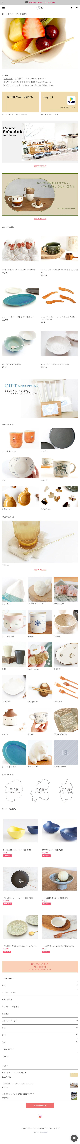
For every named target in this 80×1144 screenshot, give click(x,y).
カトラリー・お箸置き (10, 1007)
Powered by (40, 1132)
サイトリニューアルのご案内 (14, 14)
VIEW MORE (40, 166)
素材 (3, 1035)
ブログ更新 (8, 79)
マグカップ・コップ (9, 993)
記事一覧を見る (40, 1105)
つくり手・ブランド (9, 1021)
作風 (3, 1042)
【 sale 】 (6, 1056)
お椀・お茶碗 (7, 1000)
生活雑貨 (5, 1014)
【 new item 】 (8, 1049)
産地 (3, 1028)
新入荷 (6, 82)
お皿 (3, 985)
